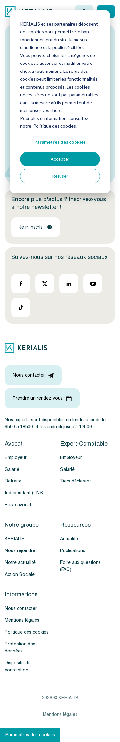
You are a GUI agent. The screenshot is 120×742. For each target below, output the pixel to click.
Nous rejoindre (20, 550)
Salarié (12, 469)
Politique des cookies (27, 632)
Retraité (13, 481)
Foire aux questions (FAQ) (80, 566)
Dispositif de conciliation (17, 666)
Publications (72, 550)
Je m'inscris (35, 227)
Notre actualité (20, 562)
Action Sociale (20, 574)
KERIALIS (15, 538)
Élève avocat (18, 504)
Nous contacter (21, 608)
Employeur (16, 457)
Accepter (60, 159)
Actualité (69, 538)
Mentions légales (22, 620)
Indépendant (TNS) (24, 493)
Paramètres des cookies (60, 142)
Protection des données (20, 647)
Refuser (60, 176)
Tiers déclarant (75, 481)
